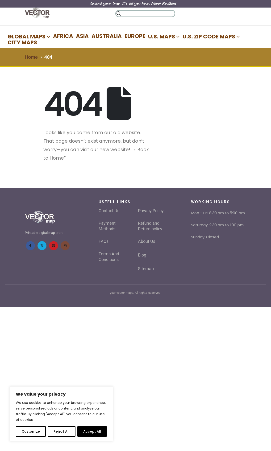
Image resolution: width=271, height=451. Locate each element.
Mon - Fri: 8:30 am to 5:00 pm (218, 213)
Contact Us (109, 210)
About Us (146, 241)
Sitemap (146, 268)
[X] (42, 245)
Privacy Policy (151, 210)
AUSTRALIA (107, 36)
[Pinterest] (53, 245)
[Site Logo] (37, 13)
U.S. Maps (161, 36)
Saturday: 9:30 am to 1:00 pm (217, 225)
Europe (135, 36)
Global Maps (27, 36)
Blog (142, 254)
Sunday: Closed (205, 237)
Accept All (92, 431)
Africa (63, 36)
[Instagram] (65, 245)
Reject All (61, 431)
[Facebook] (30, 245)
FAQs (103, 241)
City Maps (22, 42)
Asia (82, 36)
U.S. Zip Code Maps (209, 36)
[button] (119, 14)
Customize (31, 431)
